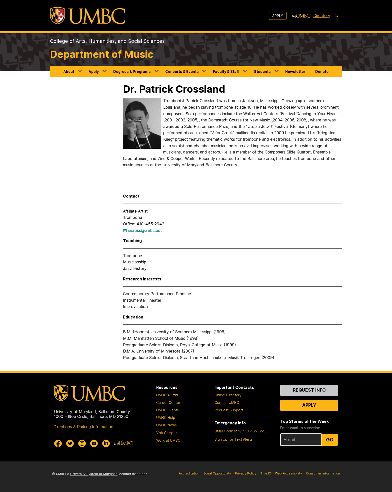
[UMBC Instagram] (82, 443)
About (69, 71)
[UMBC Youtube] (94, 443)
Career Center (168, 402)
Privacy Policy (245, 473)
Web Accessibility (288, 473)
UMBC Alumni (167, 395)
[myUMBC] (301, 15)
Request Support (228, 410)
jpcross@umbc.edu (145, 230)
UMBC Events (167, 410)
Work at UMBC (168, 440)
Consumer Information (323, 473)
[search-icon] (336, 15)
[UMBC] (87, 15)
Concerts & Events (182, 71)
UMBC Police (225, 431)
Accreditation (189, 473)
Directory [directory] (321, 15)
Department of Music (102, 54)
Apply (277, 16)
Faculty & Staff (226, 71)
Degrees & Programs (132, 71)
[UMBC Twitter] (70, 443)
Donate (321, 71)
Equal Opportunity (217, 473)
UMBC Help (165, 417)
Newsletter (295, 71)
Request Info (309, 390)
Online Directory (228, 395)
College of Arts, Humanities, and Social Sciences (107, 41)
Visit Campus (166, 433)
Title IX (265, 473)
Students (262, 71)
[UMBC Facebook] (58, 443)
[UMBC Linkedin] (106, 443)
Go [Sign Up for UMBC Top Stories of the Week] (330, 440)
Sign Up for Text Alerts (233, 439)
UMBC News (166, 425)
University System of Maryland (94, 474)
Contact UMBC (226, 402)
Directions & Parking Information (83, 426)
